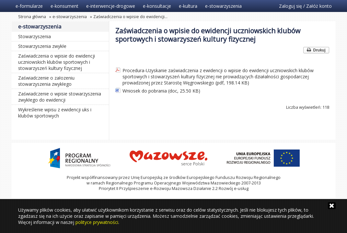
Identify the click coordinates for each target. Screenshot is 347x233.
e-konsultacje (157, 6)
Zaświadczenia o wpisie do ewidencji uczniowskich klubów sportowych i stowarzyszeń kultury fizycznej (56, 62)
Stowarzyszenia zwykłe (42, 46)
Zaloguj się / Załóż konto (305, 6)
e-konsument (64, 6)
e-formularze (29, 6)
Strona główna (32, 16)
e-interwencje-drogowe (110, 6)
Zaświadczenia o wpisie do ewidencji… (130, 16)
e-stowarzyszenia (223, 6)
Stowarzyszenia (34, 36)
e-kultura (188, 6)
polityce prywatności (96, 222)
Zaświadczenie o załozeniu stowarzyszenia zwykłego (46, 81)
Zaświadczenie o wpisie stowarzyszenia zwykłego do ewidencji (59, 97)
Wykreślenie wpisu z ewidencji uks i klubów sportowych (54, 112)
